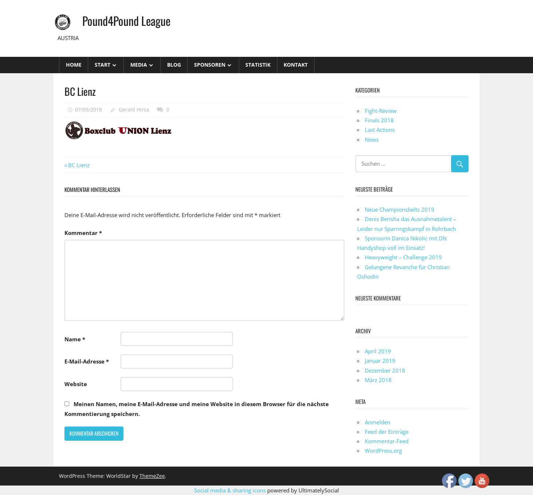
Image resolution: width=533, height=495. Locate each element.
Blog (174, 64)
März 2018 (378, 380)
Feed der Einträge (386, 431)
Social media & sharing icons (230, 490)
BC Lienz (79, 165)
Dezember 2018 (385, 370)
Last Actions (380, 129)
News (372, 139)
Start (102, 64)
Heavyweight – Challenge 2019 (403, 257)
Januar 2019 (380, 360)
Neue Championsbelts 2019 (399, 209)
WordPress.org (383, 450)
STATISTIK (258, 64)
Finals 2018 (379, 120)
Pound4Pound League (126, 20)
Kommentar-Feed (386, 441)
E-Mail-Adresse (86, 361)
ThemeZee (152, 475)
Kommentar (83, 232)
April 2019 (378, 351)
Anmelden (377, 422)
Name (74, 339)
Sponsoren (209, 64)
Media (138, 64)
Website (75, 384)
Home (74, 64)
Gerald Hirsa (134, 109)
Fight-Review (381, 110)
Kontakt (296, 64)
